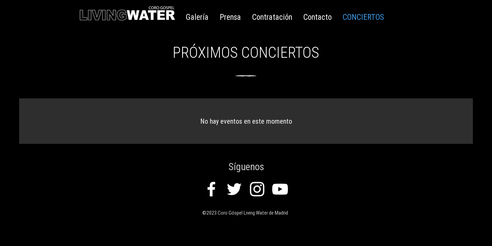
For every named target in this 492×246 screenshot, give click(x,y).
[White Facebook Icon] (211, 189)
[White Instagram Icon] (257, 189)
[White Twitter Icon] (234, 189)
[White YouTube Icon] (280, 189)
